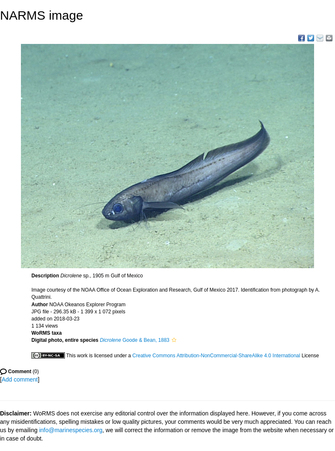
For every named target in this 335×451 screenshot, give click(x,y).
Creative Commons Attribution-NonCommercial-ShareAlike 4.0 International (216, 356)
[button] (174, 340)
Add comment (20, 379)
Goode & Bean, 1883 (134, 340)
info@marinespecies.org (70, 430)
